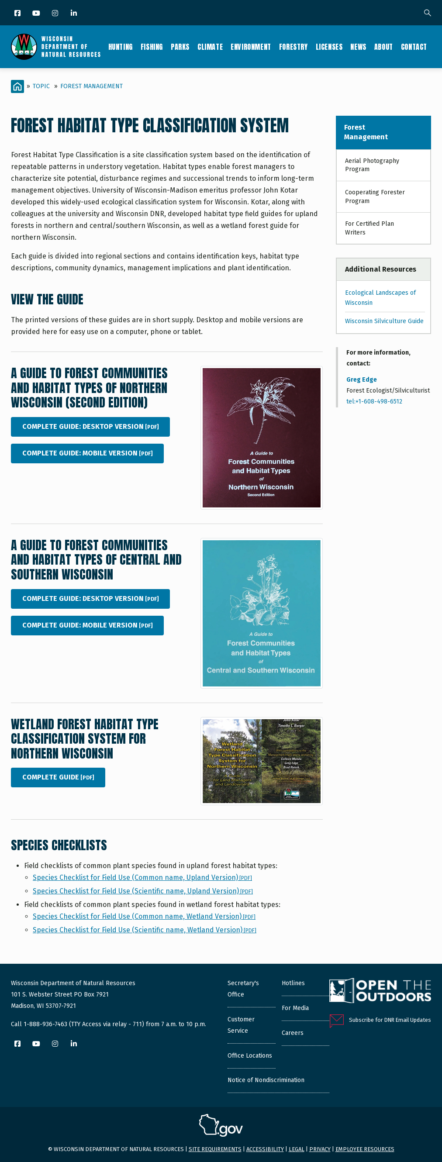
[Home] (17, 86)
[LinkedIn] (74, 13)
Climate (210, 46)
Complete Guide (58, 777)
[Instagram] (55, 13)
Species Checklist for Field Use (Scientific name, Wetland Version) (144, 930)
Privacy (320, 1149)
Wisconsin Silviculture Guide (384, 321)
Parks (180, 46)
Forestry (293, 46)
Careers (293, 1033)
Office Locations (250, 1055)
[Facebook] (18, 13)
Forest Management (91, 86)
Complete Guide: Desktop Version (90, 426)
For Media (295, 1008)
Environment (251, 46)
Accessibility (265, 1149)
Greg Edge (361, 379)
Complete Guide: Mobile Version (87, 453)
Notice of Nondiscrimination (266, 1080)
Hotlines (293, 983)
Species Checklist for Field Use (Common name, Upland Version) (142, 877)
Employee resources (364, 1149)
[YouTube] (37, 13)
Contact (414, 46)
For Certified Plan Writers (369, 228)
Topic (41, 86)
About (383, 46)
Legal (296, 1149)
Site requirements (215, 1149)
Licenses (329, 46)
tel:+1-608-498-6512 (374, 401)
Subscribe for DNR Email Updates (390, 1020)
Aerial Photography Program (372, 165)
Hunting (120, 46)
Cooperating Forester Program (375, 197)
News (358, 46)
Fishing (152, 46)
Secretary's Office (243, 988)
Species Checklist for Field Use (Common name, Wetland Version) (144, 916)
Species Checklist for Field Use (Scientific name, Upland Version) (143, 891)
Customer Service (241, 1025)
